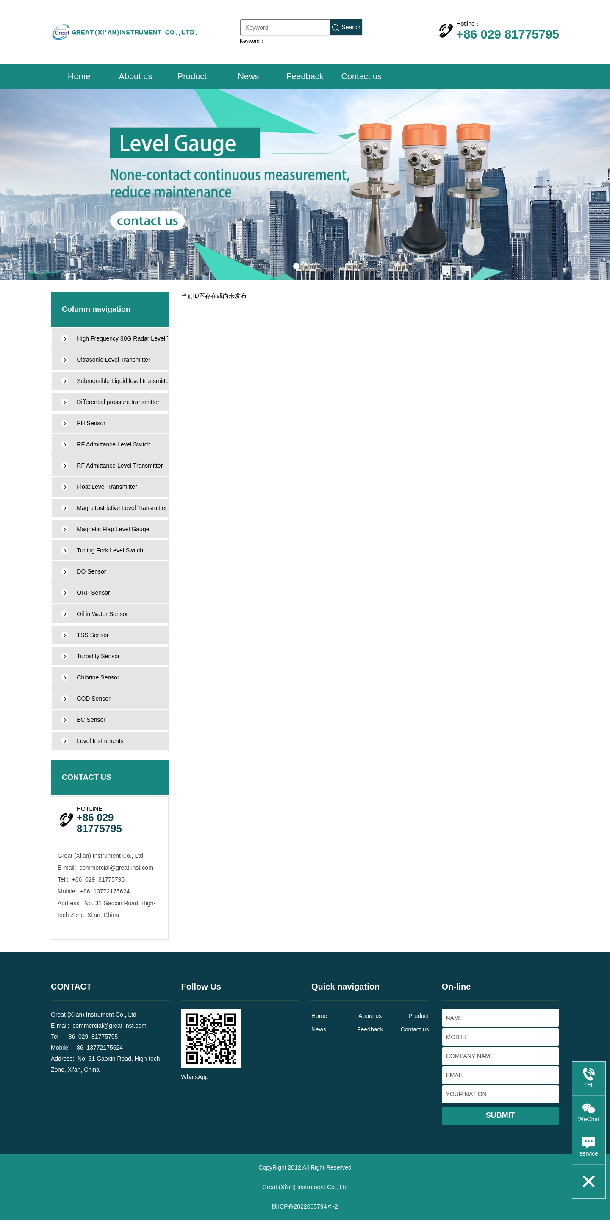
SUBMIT (500, 1115)
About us (135, 76)
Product (192, 76)
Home (79, 76)
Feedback (305, 76)
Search (346, 27)
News (248, 76)
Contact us (361, 76)
